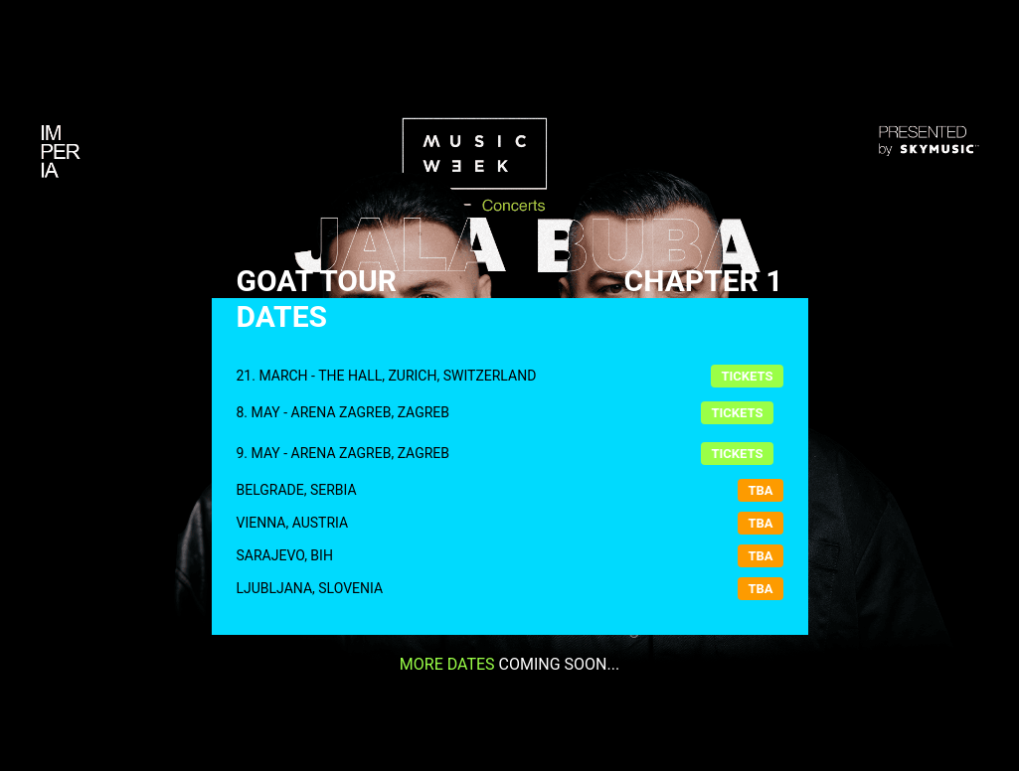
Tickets (746, 376)
